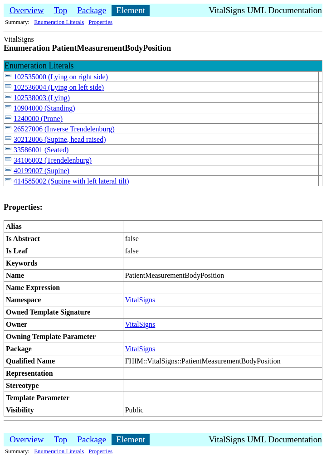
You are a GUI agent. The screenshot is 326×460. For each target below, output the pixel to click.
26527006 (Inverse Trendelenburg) (64, 129)
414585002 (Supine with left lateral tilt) (71, 181)
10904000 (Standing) (44, 108)
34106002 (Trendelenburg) (53, 160)
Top (61, 10)
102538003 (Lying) (42, 98)
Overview (27, 10)
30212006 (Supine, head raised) (60, 139)
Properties (100, 22)
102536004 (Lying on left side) (59, 87)
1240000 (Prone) (38, 118)
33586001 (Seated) (41, 150)
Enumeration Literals (59, 22)
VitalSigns (140, 300)
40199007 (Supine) (41, 170)
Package (91, 10)
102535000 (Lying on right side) (61, 77)
